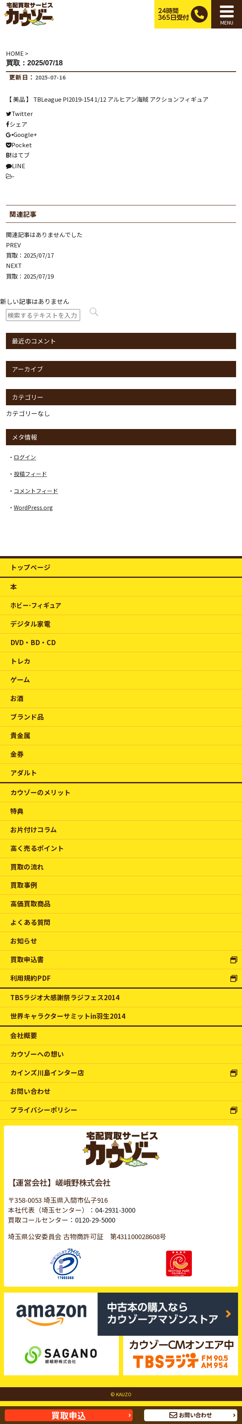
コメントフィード (36, 491)
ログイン (25, 457)
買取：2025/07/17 (30, 255)
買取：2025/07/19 (30, 276)
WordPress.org (33, 507)
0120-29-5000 (95, 1220)
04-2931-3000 (115, 1210)
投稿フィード (30, 474)
